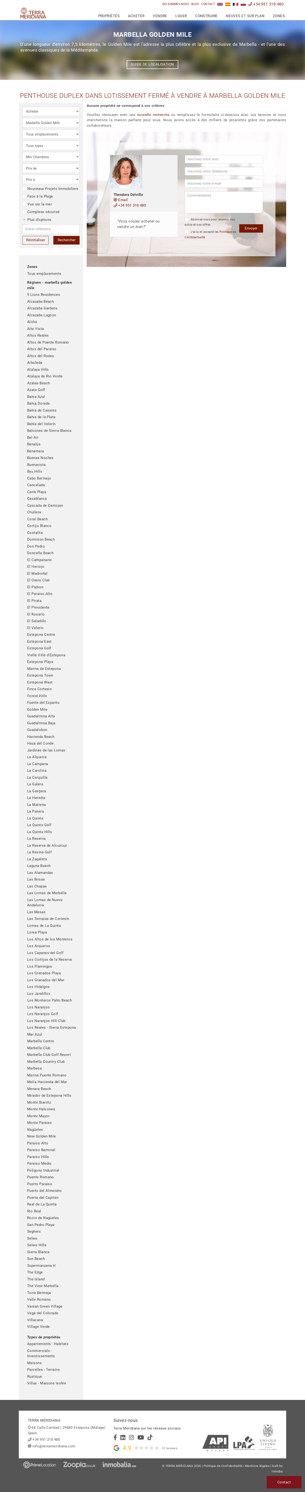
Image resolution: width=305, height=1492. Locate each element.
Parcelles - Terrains (43, 1369)
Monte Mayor (38, 1116)
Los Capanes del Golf (45, 953)
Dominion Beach (41, 539)
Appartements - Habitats (47, 1344)
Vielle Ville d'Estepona (46, 655)
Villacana (35, 1320)
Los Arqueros (38, 946)
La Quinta (35, 818)
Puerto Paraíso (39, 1184)
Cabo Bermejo (39, 478)
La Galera (35, 784)
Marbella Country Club (46, 1061)
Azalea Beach (38, 383)
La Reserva (36, 838)
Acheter (136, 16)
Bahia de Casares (41, 410)
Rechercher (67, 240)
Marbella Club (39, 1048)
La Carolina (36, 770)
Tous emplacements (44, 273)
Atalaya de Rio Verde (44, 376)
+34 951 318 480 (266, 4)
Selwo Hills (36, 1245)
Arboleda (34, 362)
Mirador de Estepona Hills (49, 1095)
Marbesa (34, 1068)
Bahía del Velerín (41, 424)
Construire (206, 16)
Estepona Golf (39, 648)
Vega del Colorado (43, 1313)
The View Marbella (43, 1286)
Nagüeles (35, 1129)
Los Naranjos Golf (42, 1014)
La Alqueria (36, 757)
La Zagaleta (37, 859)
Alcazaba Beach (40, 301)
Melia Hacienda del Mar (47, 1082)
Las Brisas (36, 879)
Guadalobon (37, 730)
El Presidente (38, 607)
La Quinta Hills (39, 832)
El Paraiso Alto (40, 594)
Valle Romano (39, 1299)
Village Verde (38, 1327)
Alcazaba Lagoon (41, 315)
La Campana (37, 764)
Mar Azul (34, 1034)
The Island (36, 1279)
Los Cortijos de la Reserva (49, 959)
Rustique (34, 1376)
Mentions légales (257, 1466)
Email (121, 200)
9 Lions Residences (43, 294)
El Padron (35, 587)
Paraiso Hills (38, 1157)
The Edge (35, 1272)
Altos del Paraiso (41, 349)
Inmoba (277, 1471)
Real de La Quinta (42, 1204)
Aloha (32, 322)
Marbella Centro (40, 1041)
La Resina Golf (39, 852)
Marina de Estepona (44, 669)
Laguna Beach (39, 866)
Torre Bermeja (39, 1293)
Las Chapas (37, 886)
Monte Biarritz (39, 1102)
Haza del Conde (40, 743)
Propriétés (109, 16)
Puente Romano (40, 1177)
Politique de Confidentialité (223, 1466)
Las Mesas (36, 912)
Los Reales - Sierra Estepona (51, 1027)
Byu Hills (34, 471)
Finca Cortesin (39, 689)
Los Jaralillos (38, 993)
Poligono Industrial (43, 1170)
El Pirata (34, 601)
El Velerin (35, 628)
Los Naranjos (38, 1007)
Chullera (34, 512)
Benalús (34, 444)
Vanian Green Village (44, 1306)
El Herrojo (36, 566)
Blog (195, 4)
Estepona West (40, 682)
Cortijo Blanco (39, 526)
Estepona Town (40, 675)
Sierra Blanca (38, 1252)
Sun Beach (36, 1259)
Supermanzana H (41, 1265)
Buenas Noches (40, 458)
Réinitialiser (35, 240)
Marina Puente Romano (46, 1075)
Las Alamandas (40, 873)
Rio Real (34, 1211)
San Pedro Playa (41, 1225)
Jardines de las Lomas (46, 750)
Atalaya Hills (38, 369)
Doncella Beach (40, 553)
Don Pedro (36, 546)
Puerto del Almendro (44, 1191)
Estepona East (39, 641)
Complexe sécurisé (41, 212)
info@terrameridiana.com (53, 1446)
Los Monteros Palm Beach (49, 1000)
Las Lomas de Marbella (46, 893)
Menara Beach (39, 1089)
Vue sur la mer (37, 204)
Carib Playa (36, 492)
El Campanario (39, 560)
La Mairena (36, 805)
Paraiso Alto (37, 1143)
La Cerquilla (37, 777)
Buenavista (36, 465)
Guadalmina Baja (41, 723)
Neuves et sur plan (245, 16)
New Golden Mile (41, 1136)
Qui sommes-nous (175, 4)
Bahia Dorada (38, 403)
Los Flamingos (39, 966)
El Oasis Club (38, 580)
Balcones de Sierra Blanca (49, 430)
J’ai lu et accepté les (210, 234)
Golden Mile (37, 709)
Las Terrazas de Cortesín (48, 919)
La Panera (35, 811)
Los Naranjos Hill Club (46, 1021)
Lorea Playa (37, 932)
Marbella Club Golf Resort (49, 1055)
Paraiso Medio (39, 1163)
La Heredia (36, 798)
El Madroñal (37, 573)
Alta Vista (35, 329)
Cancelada (36, 485)
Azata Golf (36, 390)
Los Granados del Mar (45, 980)
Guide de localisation (152, 64)
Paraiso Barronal (41, 1150)
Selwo (32, 1238)
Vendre (160, 16)
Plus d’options (37, 220)
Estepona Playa (40, 662)
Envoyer (251, 228)
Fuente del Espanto (43, 702)
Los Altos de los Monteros (49, 939)
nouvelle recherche (153, 115)
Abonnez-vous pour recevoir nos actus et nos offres (210, 222)
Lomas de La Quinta (44, 925)
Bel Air (32, 437)
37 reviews (170, 1448)
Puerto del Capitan (42, 1197)
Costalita (35, 533)
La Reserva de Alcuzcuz (47, 845)
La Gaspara (36, 791)
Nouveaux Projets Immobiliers (50, 189)
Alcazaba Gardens (42, 308)
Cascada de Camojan (45, 505)
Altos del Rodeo (40, 356)
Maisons (34, 1363)
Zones (279, 16)
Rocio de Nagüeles (43, 1218)
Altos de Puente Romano (48, 342)
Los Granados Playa (44, 973)
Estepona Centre (41, 634)
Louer (181, 16)
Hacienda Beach (40, 737)
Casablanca (37, 498)
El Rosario (36, 614)
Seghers (34, 1231)
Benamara (35, 451)
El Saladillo (36, 621)
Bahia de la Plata (41, 417)
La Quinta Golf (39, 825)
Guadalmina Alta (41, 716)
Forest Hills (37, 696)
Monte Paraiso (39, 1123)
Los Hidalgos (38, 987)
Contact (208, 4)
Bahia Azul (36, 397)
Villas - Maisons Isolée (46, 1383)
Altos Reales (38, 335)
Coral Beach (37, 519)
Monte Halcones (41, 1109)
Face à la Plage (37, 196)
